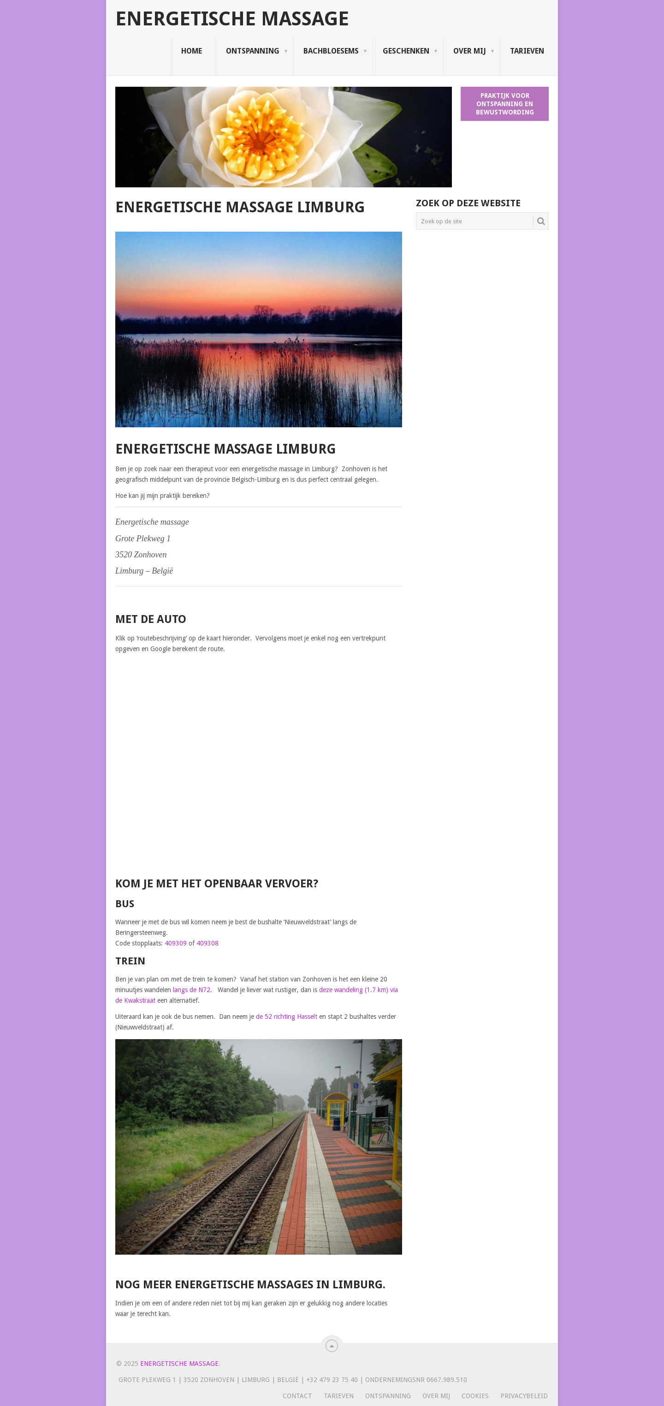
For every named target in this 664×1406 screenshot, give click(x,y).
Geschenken (406, 51)
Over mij (469, 51)
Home (191, 51)
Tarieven (527, 51)
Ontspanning (252, 51)
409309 (176, 943)
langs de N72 (191, 989)
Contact (297, 1396)
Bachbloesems (331, 51)
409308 (207, 943)
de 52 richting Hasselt (286, 1016)
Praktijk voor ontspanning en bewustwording (505, 104)
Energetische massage (232, 19)
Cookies (475, 1396)
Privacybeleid (524, 1396)
